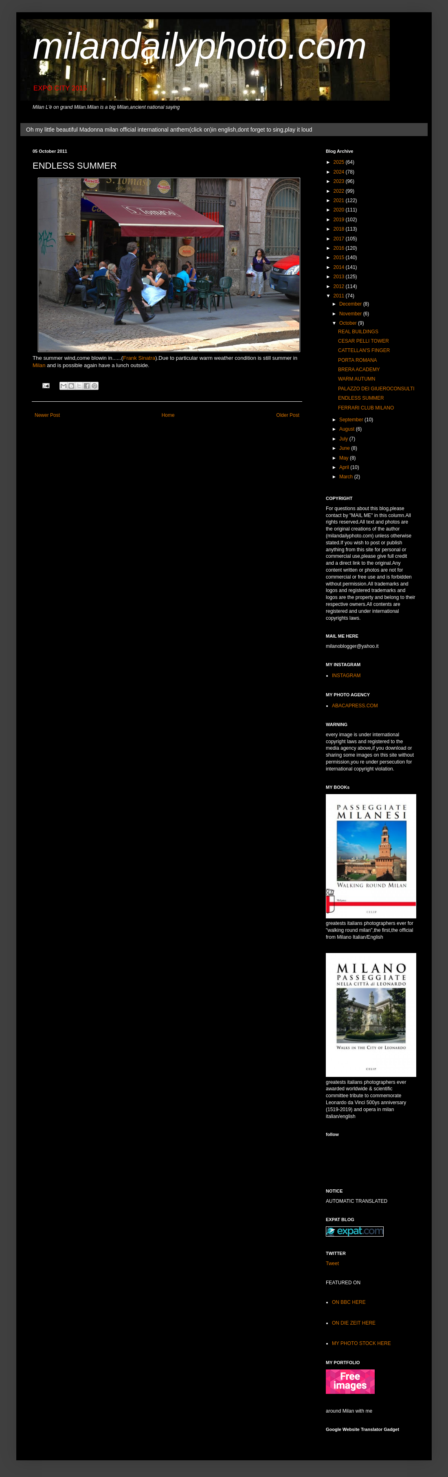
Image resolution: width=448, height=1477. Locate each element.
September (352, 420)
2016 (340, 248)
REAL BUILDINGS (358, 332)
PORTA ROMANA (357, 360)
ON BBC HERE (349, 1302)
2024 (340, 172)
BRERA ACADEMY (359, 369)
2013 (340, 277)
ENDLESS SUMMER (361, 398)
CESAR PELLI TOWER (363, 341)
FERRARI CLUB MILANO (366, 408)
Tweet (332, 1263)
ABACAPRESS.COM (355, 706)
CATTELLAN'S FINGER (364, 350)
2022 (340, 191)
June (345, 448)
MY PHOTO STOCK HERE (361, 1343)
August (347, 429)
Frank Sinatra (139, 358)
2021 (340, 200)
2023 (340, 181)
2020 (340, 210)
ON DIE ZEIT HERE (354, 1323)
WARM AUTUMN (357, 379)
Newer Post (47, 415)
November (351, 314)
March (346, 477)
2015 (340, 257)
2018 (340, 229)
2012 (340, 286)
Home (168, 415)
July (344, 439)
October (348, 323)
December (351, 304)
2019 (340, 219)
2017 (340, 239)
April (344, 467)
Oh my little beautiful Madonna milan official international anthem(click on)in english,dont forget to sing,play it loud (169, 129)
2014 (340, 267)
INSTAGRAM (346, 675)
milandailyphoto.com (200, 46)
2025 (340, 162)
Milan (39, 365)
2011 (340, 296)
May (344, 458)
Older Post (287, 415)
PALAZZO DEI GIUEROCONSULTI (376, 389)
